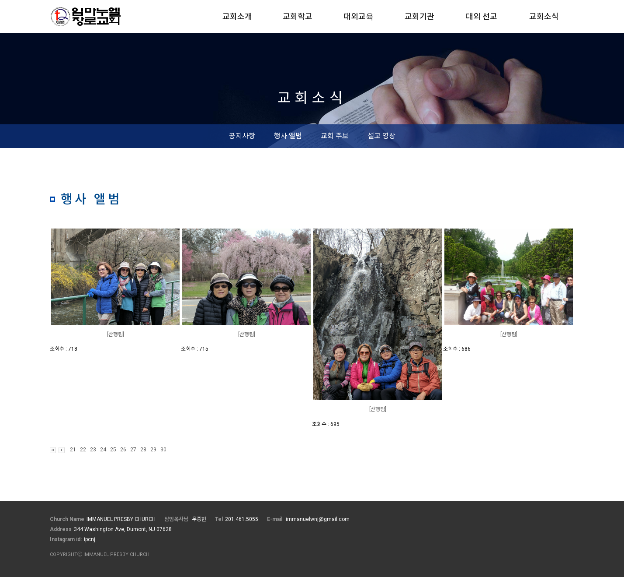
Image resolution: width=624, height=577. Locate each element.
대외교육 (358, 16)
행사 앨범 (288, 136)
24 (103, 450)
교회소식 (544, 16)
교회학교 (297, 16)
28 (143, 450)
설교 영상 (381, 136)
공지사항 (242, 136)
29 (153, 450)
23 (93, 450)
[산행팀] (115, 334)
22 (83, 450)
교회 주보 (335, 136)
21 (73, 450)
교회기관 (419, 16)
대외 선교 (481, 16)
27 (133, 450)
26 (123, 450)
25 (113, 450)
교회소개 (237, 16)
